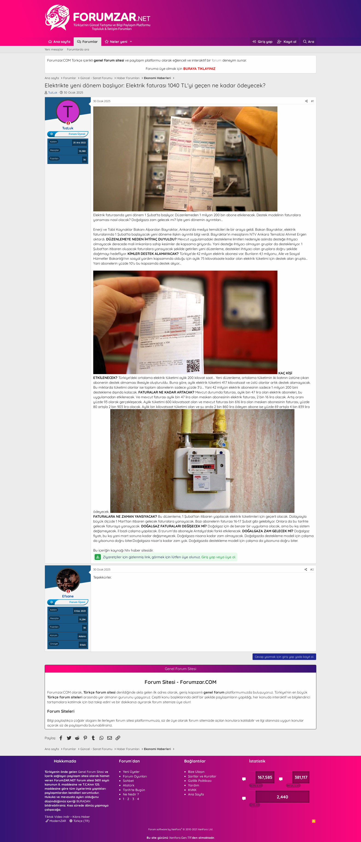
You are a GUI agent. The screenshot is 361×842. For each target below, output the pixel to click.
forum (216, 60)
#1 (312, 101)
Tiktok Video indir (57, 816)
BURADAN (83, 801)
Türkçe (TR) (80, 821)
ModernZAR (56, 821)
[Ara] (308, 41)
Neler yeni (118, 41)
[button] (131, 41)
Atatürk (128, 785)
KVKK (192, 790)
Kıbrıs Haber (81, 816)
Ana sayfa (61, 41)
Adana (82, 636)
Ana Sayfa (196, 794)
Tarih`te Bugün (134, 790)
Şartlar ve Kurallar (202, 776)
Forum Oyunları (135, 776)
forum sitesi (125, 720)
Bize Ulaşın (196, 772)
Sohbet (128, 781)
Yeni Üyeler (131, 772)
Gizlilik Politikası (200, 781)
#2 (312, 569)
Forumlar (90, 41)
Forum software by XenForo (180, 829)
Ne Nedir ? (131, 794)
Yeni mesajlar (54, 49)
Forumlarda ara (78, 49)
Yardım (193, 785)
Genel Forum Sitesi (91, 772)
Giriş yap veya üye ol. (218, 557)
